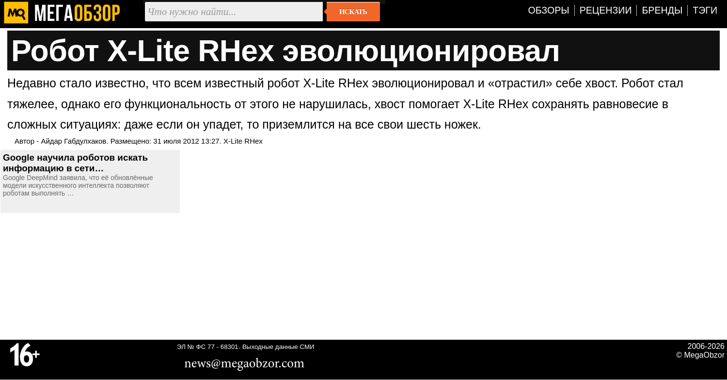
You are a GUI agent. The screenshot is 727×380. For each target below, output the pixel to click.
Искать (353, 12)
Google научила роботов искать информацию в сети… (75, 162)
